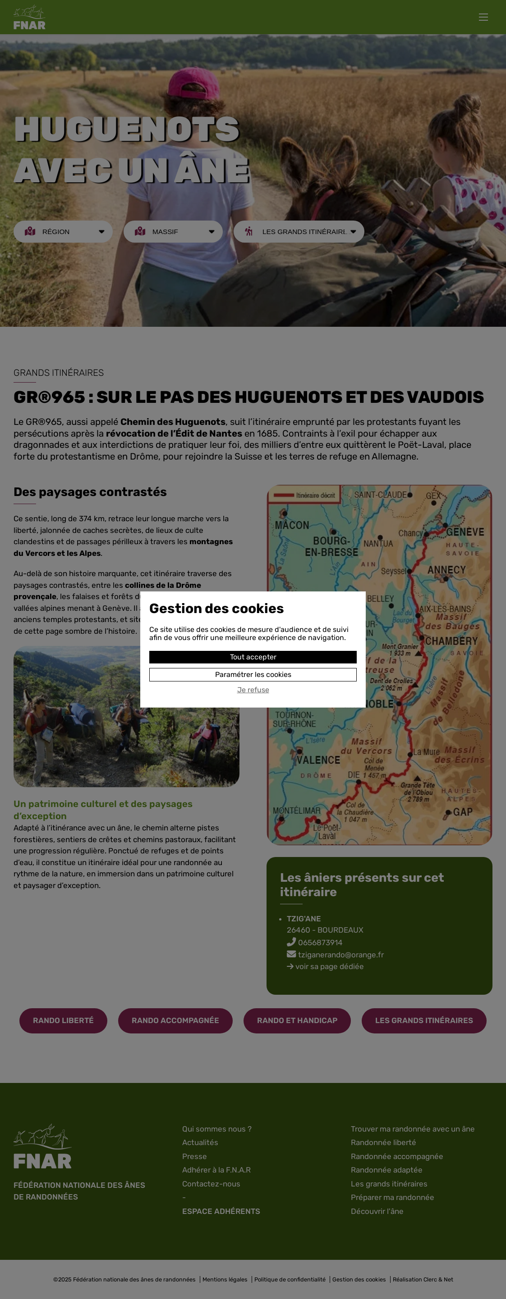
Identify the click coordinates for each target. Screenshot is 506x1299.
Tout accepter (253, 657)
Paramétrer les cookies (253, 674)
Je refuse (253, 690)
